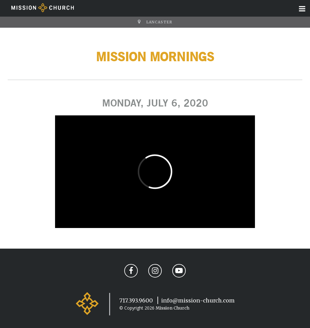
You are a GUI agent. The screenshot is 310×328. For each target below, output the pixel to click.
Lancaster (159, 22)
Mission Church (172, 308)
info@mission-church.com (198, 300)
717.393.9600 (136, 300)
